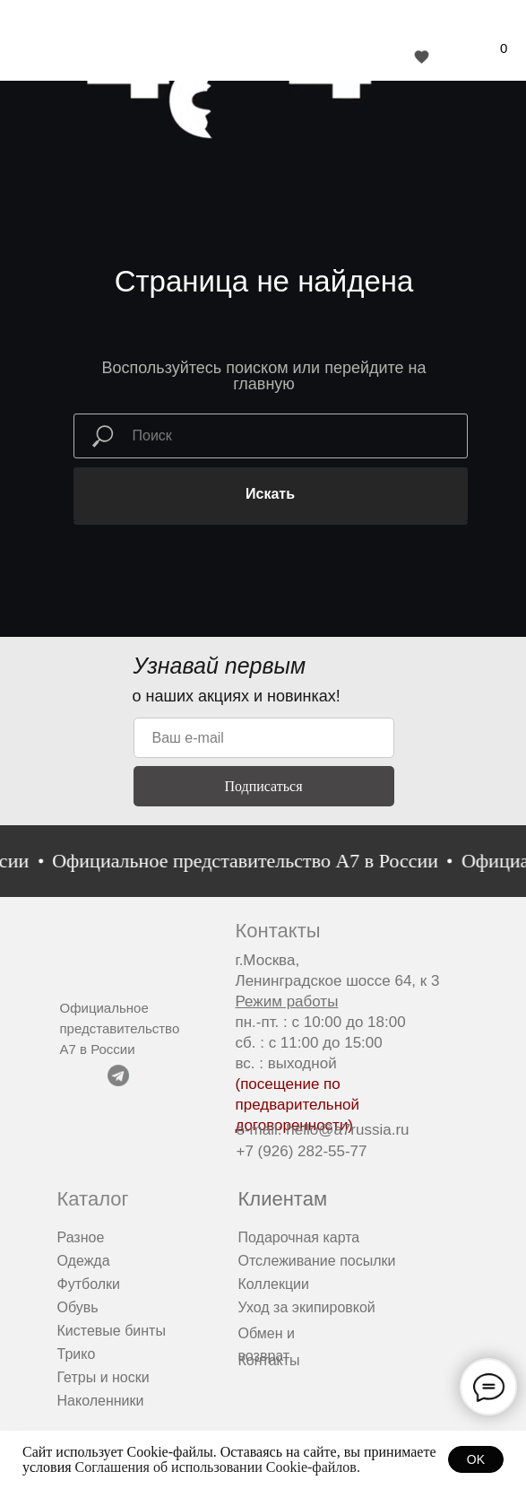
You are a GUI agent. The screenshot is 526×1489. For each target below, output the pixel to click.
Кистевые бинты (111, 1330)
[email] (264, 738)
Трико (76, 1354)
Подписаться (263, 786)
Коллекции (273, 1284)
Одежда (83, 1260)
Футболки (88, 1284)
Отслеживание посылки (317, 1260)
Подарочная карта (299, 1237)
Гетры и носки (103, 1377)
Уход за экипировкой (306, 1307)
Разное (81, 1237)
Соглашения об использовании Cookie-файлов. (217, 1467)
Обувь (78, 1307)
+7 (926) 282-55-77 (302, 1151)
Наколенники (100, 1400)
